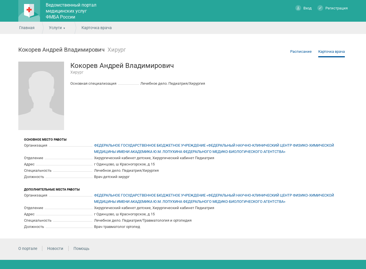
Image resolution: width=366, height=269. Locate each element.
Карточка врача (331, 51)
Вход (303, 8)
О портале (27, 248)
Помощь (81, 248)
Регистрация (332, 8)
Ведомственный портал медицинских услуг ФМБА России (71, 11)
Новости (55, 248)
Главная (27, 27)
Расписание (301, 51)
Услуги (55, 27)
